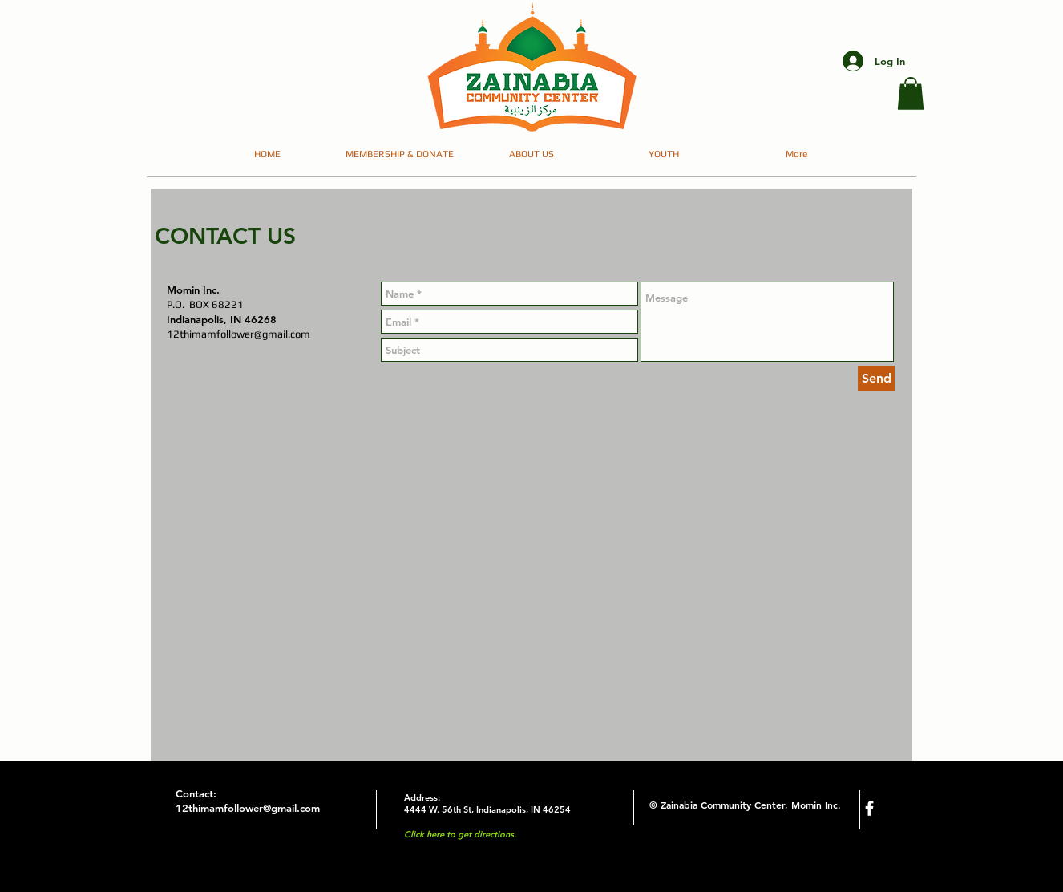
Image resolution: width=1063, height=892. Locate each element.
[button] (910, 93)
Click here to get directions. (460, 834)
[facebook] (869, 808)
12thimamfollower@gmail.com (238, 334)
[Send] (876, 378)
